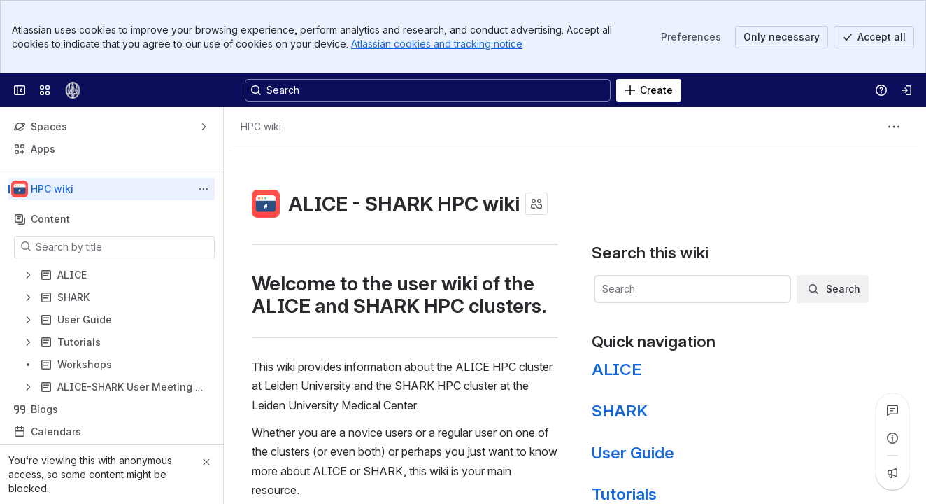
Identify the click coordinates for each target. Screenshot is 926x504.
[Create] (648, 90)
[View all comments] (892, 410)
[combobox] (691, 289)
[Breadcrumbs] (261, 127)
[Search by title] (122, 247)
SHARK (620, 411)
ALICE (616, 369)
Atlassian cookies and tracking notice (436, 44)
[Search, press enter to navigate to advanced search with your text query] (428, 90)
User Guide (633, 453)
